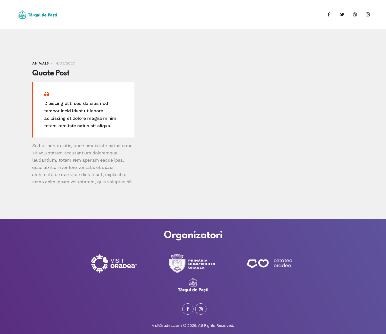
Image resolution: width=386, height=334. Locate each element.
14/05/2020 (65, 63)
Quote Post (51, 73)
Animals (40, 63)
